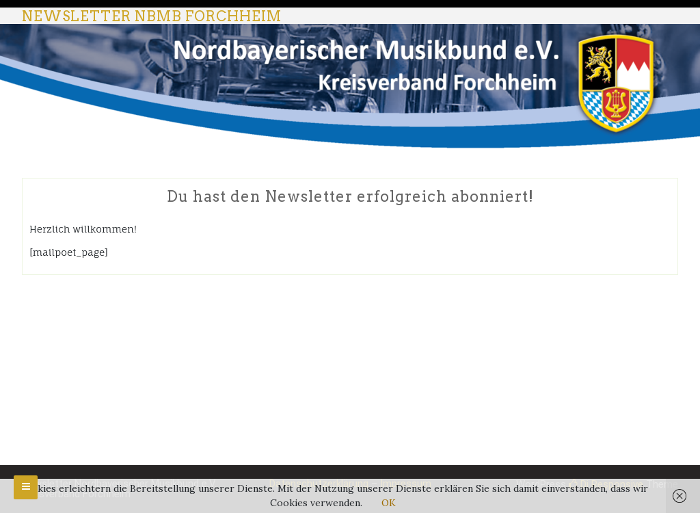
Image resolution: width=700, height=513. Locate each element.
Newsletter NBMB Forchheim (152, 16)
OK (388, 503)
